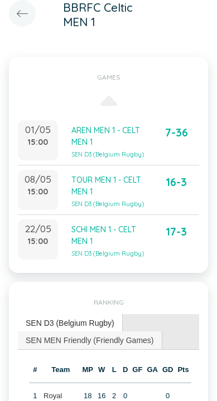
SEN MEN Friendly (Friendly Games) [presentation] (90, 340)
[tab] (70, 323)
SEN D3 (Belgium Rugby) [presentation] (70, 323)
